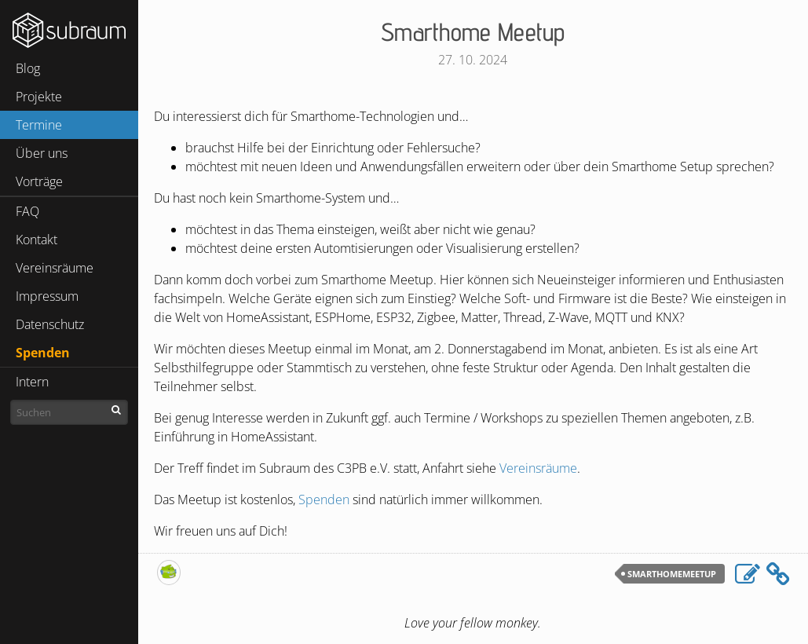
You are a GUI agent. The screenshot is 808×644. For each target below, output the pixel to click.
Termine (39, 125)
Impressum (47, 296)
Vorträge (39, 181)
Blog (28, 68)
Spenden (43, 352)
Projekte (39, 96)
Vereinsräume (54, 267)
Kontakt (36, 239)
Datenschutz (50, 324)
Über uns (42, 153)
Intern (32, 381)
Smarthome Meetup (473, 31)
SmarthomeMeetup (671, 574)
